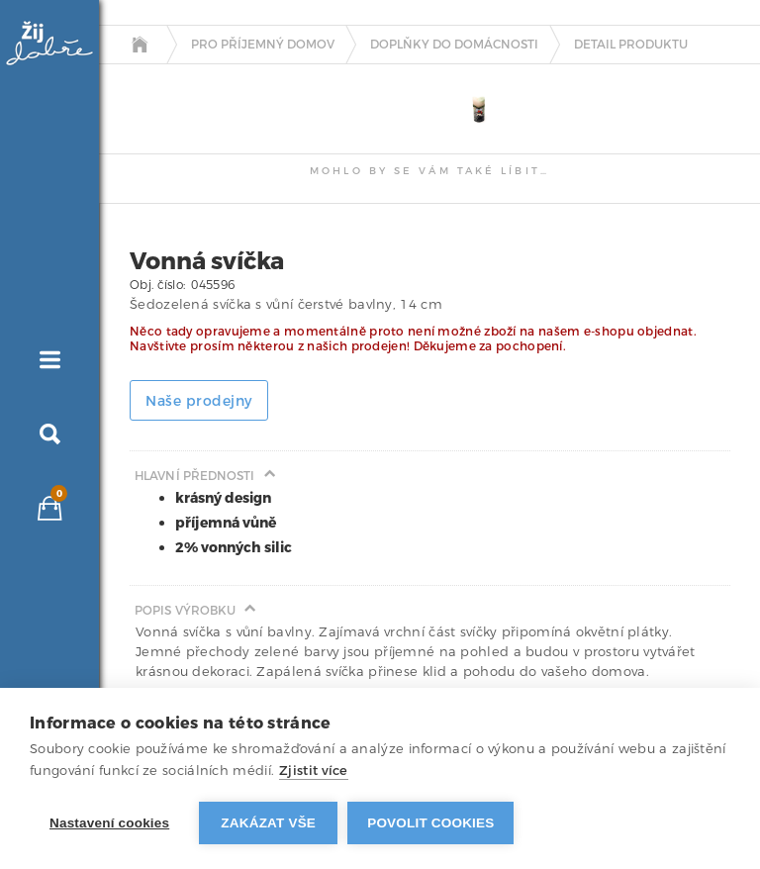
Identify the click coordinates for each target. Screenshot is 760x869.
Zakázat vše (268, 823)
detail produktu (631, 44)
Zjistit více (313, 770)
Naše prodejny (198, 401)
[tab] (148, 81)
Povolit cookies (430, 823)
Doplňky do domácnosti (454, 44)
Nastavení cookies (109, 823)
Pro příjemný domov (262, 44)
